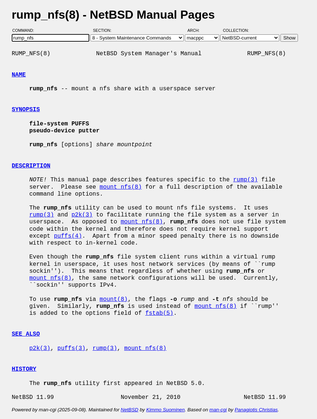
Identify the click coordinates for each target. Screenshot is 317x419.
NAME (19, 75)
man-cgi (218, 409)
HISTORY (24, 369)
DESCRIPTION (31, 166)
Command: (25, 30)
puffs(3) (71, 348)
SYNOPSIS (26, 110)
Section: (104, 30)
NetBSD (129, 409)
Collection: (236, 30)
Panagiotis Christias (256, 409)
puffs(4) (68, 236)
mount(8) (114, 299)
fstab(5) (159, 313)
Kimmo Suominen (165, 409)
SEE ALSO (26, 334)
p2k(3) (82, 215)
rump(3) (245, 180)
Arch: (196, 30)
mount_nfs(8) (121, 187)
